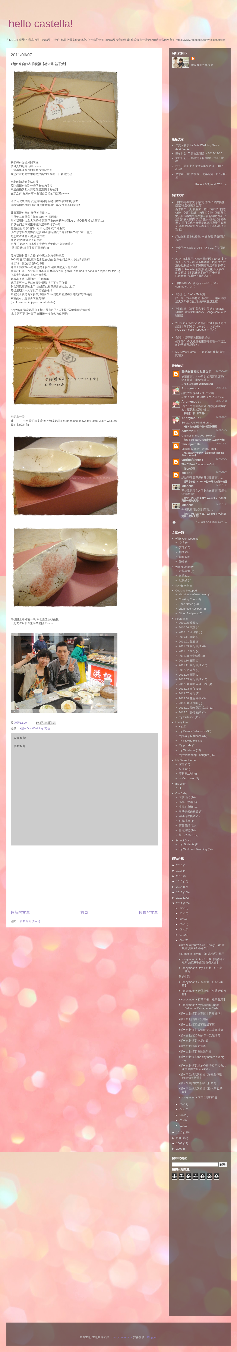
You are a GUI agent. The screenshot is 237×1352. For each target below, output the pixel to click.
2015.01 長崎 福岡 (190, 712)
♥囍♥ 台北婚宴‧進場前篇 (193, 1040)
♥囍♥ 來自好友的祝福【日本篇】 (199, 1083)
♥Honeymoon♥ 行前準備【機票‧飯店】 (202, 999)
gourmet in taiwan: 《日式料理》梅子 (201, 953)
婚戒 (181, 552)
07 (181, 934)
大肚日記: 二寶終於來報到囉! (193, 158)
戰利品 (183, 580)
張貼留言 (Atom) (30, 921)
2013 (179, 892)
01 (181, 1125)
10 (181, 918)
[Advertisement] (84, 877)
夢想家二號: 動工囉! (194, 413)
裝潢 (181, 769)
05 (181, 1104)
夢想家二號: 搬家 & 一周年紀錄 (194, 174)
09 (181, 924)
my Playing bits (188, 740)
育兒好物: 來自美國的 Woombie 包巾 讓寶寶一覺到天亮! (203, 515)
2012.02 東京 (187, 670)
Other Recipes (188, 613)
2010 (179, 1132)
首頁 (84, 912)
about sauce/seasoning (193, 594)
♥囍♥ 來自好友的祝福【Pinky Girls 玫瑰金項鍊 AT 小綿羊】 (202, 946)
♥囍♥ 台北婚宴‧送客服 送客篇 (197, 1024)
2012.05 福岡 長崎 (190, 679)
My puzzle (185, 745)
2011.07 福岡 (187, 651)
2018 (179, 865)
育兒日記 (184, 825)
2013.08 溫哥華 (188, 703)
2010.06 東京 (187, 627)
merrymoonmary (122, 1337)
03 (181, 1115)
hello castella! (41, 24)
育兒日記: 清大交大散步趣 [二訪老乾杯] (204, 439)
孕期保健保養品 (188, 811)
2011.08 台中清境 (190, 655)
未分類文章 (182, 585)
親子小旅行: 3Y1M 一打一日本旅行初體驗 (205, 481)
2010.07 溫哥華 (188, 632)
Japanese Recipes (190, 608)
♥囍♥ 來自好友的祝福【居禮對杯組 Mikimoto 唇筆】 (200, 1076)
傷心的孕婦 (189, 468)
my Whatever (187, 750)
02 (181, 1120)
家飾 (181, 764)
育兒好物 (184, 830)
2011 (179, 903)
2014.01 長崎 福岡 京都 (193, 707)
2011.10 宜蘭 (187, 660)
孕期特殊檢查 (187, 816)
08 (181, 929)
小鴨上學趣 (186, 802)
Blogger (152, 1337)
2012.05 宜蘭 (187, 674)
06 (181, 940)
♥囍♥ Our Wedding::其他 (35, 728)
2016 (179, 876)
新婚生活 (184, 976)
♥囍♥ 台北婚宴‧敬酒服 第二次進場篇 (201, 1029)
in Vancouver (187, 778)
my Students (186, 844)
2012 (179, 897)
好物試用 (184, 820)
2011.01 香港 (187, 641)
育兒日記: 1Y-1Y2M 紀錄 (190, 294)
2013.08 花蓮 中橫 (190, 698)
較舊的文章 (148, 912)
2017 (179, 870)
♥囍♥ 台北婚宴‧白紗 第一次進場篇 (199, 1035)
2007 (179, 1148)
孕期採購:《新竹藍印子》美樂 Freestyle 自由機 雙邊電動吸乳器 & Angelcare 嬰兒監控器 (200, 312)
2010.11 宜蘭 (187, 636)
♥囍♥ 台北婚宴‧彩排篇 (192, 1046)
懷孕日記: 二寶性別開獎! (190, 153)
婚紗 (181, 561)
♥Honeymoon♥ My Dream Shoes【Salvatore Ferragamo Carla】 (200, 1006)
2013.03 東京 (187, 688)
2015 (179, 881)
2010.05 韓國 (187, 622)
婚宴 (181, 556)
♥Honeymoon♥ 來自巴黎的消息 (198, 1097)
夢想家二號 (186, 773)
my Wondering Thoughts (194, 754)
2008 (179, 1143)
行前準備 (184, 570)
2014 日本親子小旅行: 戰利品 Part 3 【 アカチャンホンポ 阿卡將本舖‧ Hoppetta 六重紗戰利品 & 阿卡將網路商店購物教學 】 (201, 262)
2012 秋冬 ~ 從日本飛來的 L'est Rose (204, 397)
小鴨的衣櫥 (186, 806)
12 (181, 908)
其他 (181, 547)
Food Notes (186, 604)
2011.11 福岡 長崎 (190, 665)
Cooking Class (188, 599)
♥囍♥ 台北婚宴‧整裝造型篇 (195, 1051)
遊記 (181, 575)
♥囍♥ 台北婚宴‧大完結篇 (193, 1019)
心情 (181, 542)
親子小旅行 (186, 835)
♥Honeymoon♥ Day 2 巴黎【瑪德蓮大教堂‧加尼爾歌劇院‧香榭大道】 (202, 961)
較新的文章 (20, 912)
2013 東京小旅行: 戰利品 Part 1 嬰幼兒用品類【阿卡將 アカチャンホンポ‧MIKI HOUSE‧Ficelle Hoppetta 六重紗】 (200, 326)
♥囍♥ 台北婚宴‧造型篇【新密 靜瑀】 (201, 1013)
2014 (179, 886)
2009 (179, 1138)
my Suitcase (186, 717)
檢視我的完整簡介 (202, 65)
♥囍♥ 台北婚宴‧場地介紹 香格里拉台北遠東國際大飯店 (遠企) (202, 1067)
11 (181, 913)
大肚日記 (184, 797)
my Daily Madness (190, 735)
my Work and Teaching (193, 849)
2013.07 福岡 (187, 693)
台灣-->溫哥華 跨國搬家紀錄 (192, 337)
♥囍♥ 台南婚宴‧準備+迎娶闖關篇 (200, 426)
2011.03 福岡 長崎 (190, 646)
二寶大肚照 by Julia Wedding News (197, 145)
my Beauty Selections (192, 731)
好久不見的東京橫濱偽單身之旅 (194, 166)
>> (225, 184)
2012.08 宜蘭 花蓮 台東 (193, 684)
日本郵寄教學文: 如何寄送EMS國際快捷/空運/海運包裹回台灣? (200, 204)
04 (181, 1109)
